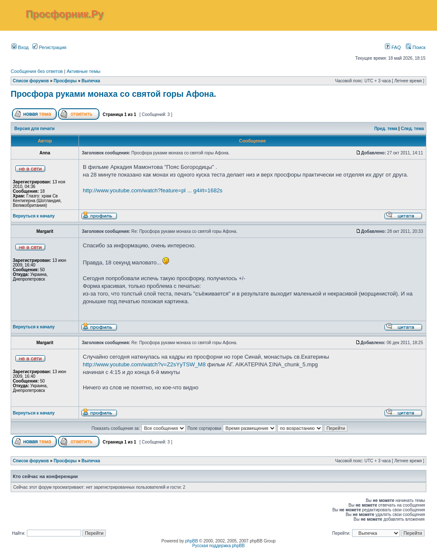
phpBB (191, 541)
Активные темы (83, 71)
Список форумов (31, 80)
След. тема (412, 128)
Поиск (415, 47)
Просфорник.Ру (64, 14)
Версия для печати (35, 128)
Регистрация (49, 47)
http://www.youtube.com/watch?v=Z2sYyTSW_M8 (144, 364)
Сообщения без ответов (37, 71)
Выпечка (91, 80)
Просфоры (65, 80)
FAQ (393, 47)
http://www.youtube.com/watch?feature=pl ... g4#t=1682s (152, 190)
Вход (20, 47)
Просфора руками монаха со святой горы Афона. (113, 94)
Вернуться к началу (34, 216)
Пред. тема (385, 128)
